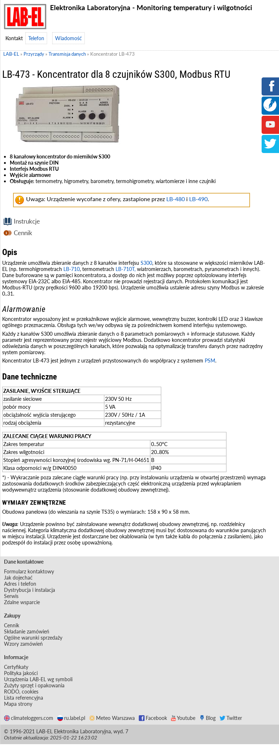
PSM (210, 360)
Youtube (183, 718)
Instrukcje (27, 221)
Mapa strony (18, 704)
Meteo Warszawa (112, 718)
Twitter (231, 718)
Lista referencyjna (23, 698)
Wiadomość (68, 38)
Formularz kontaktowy (29, 571)
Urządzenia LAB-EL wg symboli (38, 679)
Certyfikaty (16, 667)
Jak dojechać (18, 577)
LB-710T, (126, 269)
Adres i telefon (20, 584)
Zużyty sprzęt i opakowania (34, 685)
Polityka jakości (21, 673)
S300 (146, 263)
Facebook (153, 718)
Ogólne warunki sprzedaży (33, 638)
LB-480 (175, 198)
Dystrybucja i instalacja (29, 590)
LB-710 (71, 269)
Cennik (23, 233)
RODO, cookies (21, 691)
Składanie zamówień (26, 631)
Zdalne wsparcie (22, 602)
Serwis (11, 596)
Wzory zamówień (23, 644)
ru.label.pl (71, 718)
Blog (207, 718)
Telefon (36, 38)
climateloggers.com (28, 718)
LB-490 (198, 198)
